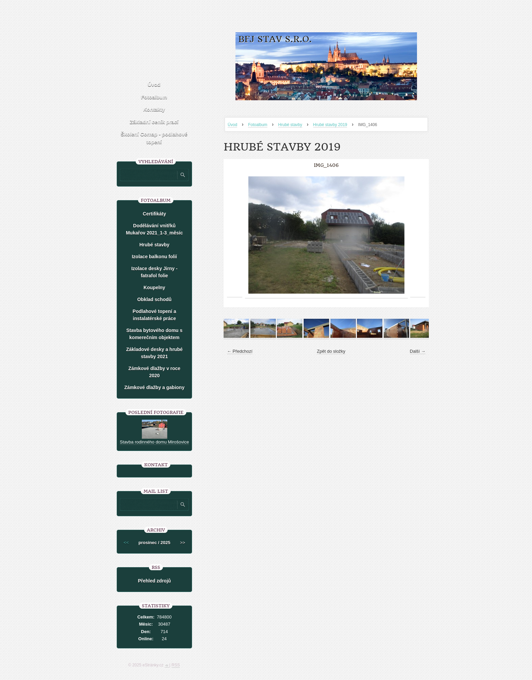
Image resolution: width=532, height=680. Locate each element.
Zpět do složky (331, 351)
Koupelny (154, 287)
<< (126, 542)
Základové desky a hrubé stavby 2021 (154, 353)
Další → (417, 351)
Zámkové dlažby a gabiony (154, 387)
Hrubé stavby (290, 124)
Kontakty (154, 109)
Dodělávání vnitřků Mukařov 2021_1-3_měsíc (154, 229)
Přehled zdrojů (154, 580)
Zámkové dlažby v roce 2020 (154, 372)
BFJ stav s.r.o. (275, 39)
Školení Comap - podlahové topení (154, 138)
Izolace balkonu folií (154, 256)
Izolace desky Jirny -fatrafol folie (154, 272)
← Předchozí (239, 351)
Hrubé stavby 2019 (330, 124)
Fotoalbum (257, 124)
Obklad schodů (154, 299)
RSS (176, 665)
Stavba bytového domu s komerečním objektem (154, 334)
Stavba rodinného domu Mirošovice (154, 441)
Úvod (232, 124)
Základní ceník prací (154, 122)
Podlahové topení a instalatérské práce (154, 315)
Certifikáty (154, 213)
